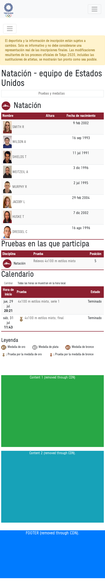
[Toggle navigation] (94, 9)
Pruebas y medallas (51, 93)
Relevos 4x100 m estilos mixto (54, 261)
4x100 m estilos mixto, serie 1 (39, 301)
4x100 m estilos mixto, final (44, 318)
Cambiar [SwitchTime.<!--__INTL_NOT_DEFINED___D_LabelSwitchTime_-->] (8, 283)
